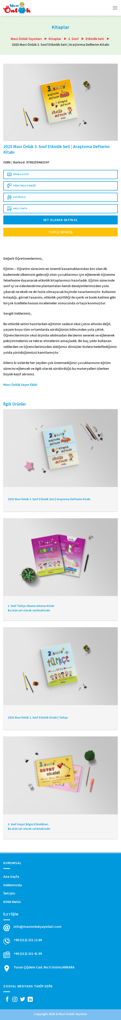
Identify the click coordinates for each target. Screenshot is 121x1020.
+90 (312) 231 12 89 (28, 940)
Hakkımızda (12, 885)
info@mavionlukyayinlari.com (38, 926)
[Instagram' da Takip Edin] (14, 1000)
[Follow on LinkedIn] (30, 1000)
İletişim (9, 893)
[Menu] (115, 7)
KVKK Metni (12, 901)
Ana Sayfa (11, 876)
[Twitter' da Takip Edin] (22, 1000)
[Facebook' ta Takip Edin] (7, 1000)
